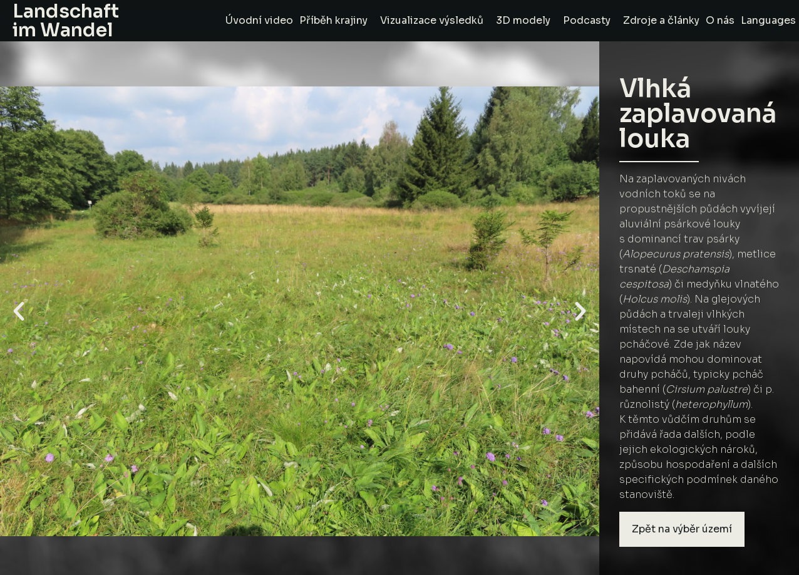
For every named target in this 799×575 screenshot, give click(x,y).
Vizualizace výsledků (435, 20)
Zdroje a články (661, 20)
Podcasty (590, 20)
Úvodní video (259, 20)
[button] (18, 311)
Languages (768, 20)
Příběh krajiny (336, 20)
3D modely (526, 20)
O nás (720, 20)
